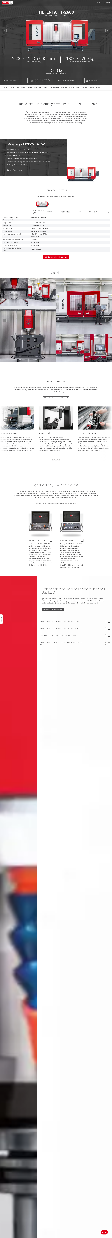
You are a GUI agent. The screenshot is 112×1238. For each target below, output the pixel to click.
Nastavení (71, 87)
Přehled (105, 87)
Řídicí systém (45, 87)
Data (24, 87)
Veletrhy (98, 87)
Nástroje (78, 87)
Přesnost (36, 87)
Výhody (19, 87)
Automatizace (62, 87)
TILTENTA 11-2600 (9, 87)
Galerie (30, 87)
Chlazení (91, 87)
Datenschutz (1, 619)
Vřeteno (53, 87)
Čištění (85, 87)
